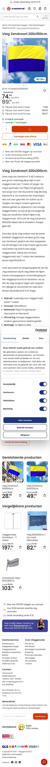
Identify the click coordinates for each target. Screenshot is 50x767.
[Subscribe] (40, 716)
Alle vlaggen (30, 658)
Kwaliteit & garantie (10, 661)
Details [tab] (25, 338)
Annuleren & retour (9, 658)
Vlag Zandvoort (8, 28)
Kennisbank (30, 646)
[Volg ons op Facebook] (12, 762)
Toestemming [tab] (9, 338)
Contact (28, 664)
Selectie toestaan (25, 427)
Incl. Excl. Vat (45, 16)
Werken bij (29, 652)
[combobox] (21, 16)
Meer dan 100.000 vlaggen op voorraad (23, 604)
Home (4, 25)
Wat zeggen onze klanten (35, 649)
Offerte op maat (8, 664)
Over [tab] (41, 338)
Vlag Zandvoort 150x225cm (35, 487)
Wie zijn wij (29, 644)
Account (29, 8)
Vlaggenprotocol (9, 649)
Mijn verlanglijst (34, 9)
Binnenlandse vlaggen (18, 25)
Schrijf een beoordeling (15, 442)
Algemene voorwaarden (12, 754)
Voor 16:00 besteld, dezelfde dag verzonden (20, 610)
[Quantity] (6, 129)
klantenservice (21, 625)
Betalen (5, 655)
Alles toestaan (25, 420)
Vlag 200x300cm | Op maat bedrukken (36, 537)
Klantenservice (8, 644)
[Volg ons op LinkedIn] (19, 762)
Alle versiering (30, 661)
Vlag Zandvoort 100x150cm (10, 487)
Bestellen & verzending (11, 652)
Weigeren (25, 435)
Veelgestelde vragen (10, 646)
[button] (24, 85)
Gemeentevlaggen (36, 25)
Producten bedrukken (33, 655)
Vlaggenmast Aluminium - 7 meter (9, 537)
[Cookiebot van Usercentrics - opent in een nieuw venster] (35, 330)
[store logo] (16, 8)
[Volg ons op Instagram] (16, 762)
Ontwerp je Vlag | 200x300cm (11, 579)
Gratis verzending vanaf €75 (25, 2)
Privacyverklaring (9, 757)
